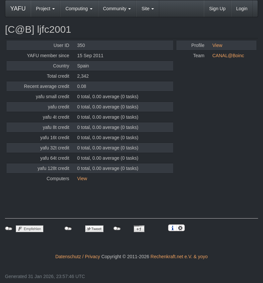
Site (147, 8)
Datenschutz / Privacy (77, 256)
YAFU (18, 8)
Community (117, 8)
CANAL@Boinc (228, 55)
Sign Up (217, 8)
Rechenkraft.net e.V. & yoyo (179, 256)
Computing (79, 8)
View (82, 178)
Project (45, 8)
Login (241, 8)
